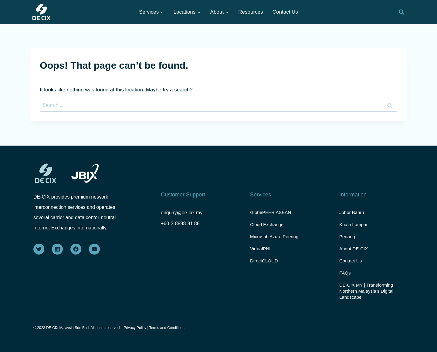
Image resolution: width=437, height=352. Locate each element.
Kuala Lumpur (353, 224)
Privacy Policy (135, 328)
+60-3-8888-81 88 (180, 223)
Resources (250, 12)
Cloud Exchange (266, 224)
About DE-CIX (353, 248)
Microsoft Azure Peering (274, 236)
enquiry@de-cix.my (181, 212)
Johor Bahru (351, 212)
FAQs (345, 272)
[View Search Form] (401, 12)
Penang (347, 236)
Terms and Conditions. (167, 328)
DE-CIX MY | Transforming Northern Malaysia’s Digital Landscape (366, 291)
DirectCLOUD (264, 260)
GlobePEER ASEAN (270, 212)
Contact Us (285, 12)
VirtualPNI (260, 248)
